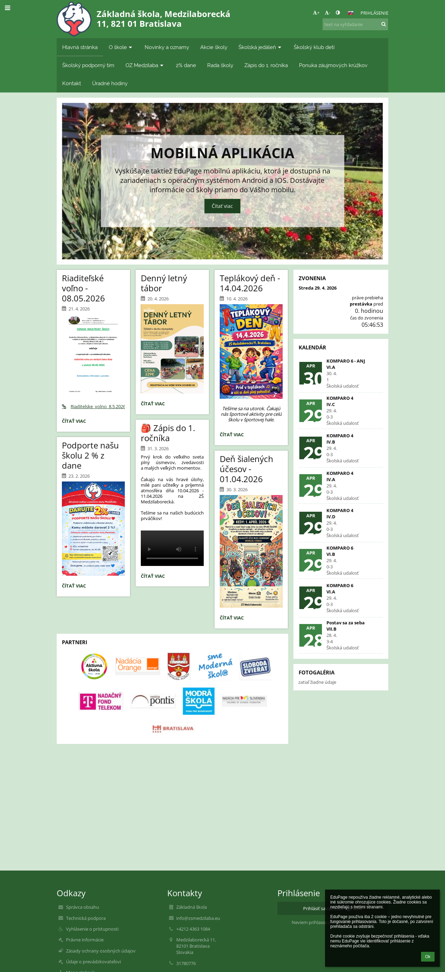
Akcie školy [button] (213, 47)
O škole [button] (121, 47)
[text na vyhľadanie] (355, 24)
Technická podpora (86, 918)
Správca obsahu (82, 907)
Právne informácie (85, 940)
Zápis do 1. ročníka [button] (266, 65)
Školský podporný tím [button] (88, 65)
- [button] (327, 12)
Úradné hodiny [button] (110, 83)
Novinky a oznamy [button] (167, 47)
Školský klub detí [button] (314, 47)
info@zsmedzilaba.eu (198, 918)
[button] (350, 13)
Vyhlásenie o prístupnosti (92, 929)
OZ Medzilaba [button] (145, 65)
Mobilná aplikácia (222, 151)
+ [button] (316, 12)
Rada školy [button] (220, 65)
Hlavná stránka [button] (80, 47)
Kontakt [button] (71, 83)
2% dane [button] (186, 65)
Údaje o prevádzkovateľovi (93, 961)
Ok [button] (427, 956)
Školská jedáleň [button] (260, 47)
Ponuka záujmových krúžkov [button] (333, 65)
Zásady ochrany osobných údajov (101, 951)
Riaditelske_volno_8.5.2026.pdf (93, 406)
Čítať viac (222, 206)
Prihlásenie (374, 13)
